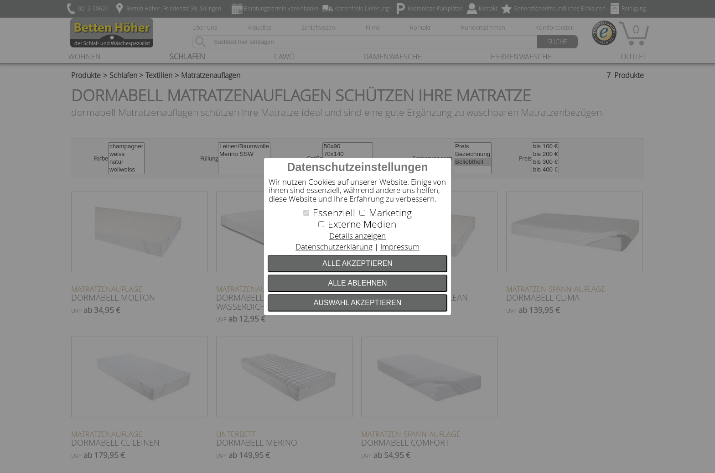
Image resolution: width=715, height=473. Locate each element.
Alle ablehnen (357, 283)
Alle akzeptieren (357, 263)
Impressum (400, 246)
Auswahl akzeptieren (358, 303)
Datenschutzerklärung (334, 246)
